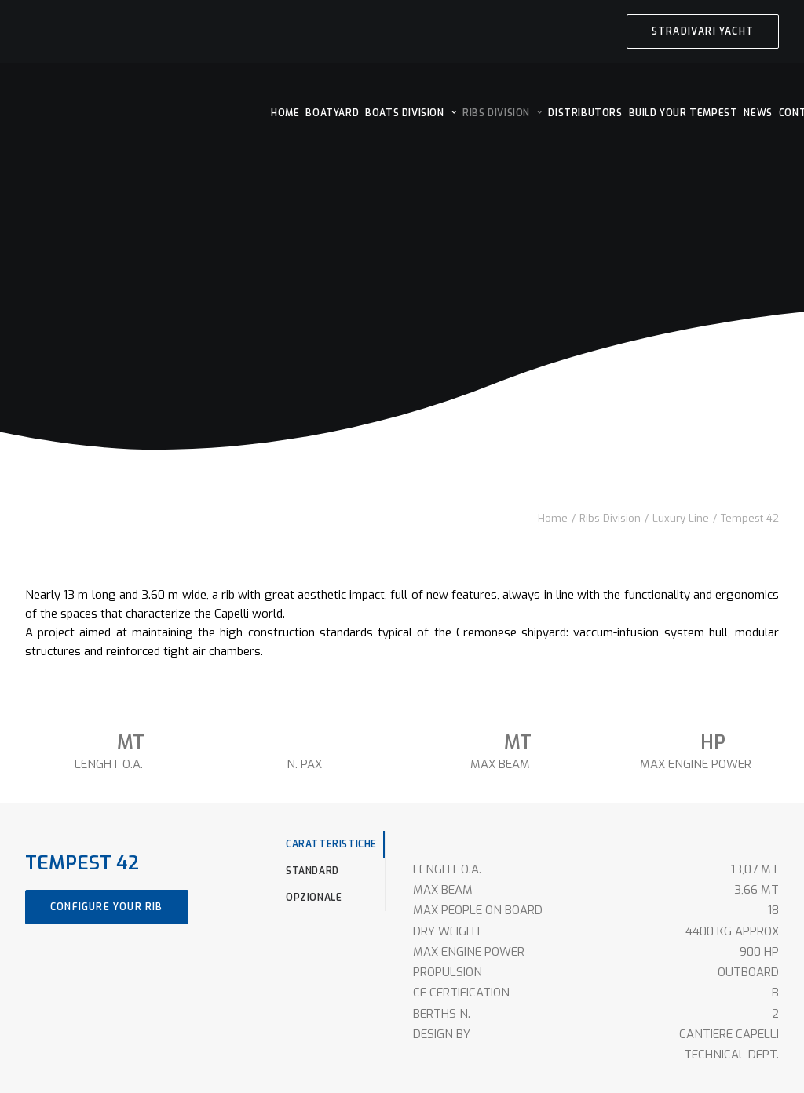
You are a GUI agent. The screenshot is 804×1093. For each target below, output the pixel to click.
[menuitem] (703, 31)
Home (553, 518)
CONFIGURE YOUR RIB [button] (106, 907)
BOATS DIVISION (410, 113)
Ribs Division (610, 518)
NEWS (758, 113)
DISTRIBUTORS (585, 113)
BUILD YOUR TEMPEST (683, 113)
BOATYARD (332, 113)
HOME (285, 113)
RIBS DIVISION (502, 113)
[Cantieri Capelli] (143, 111)
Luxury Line (680, 518)
